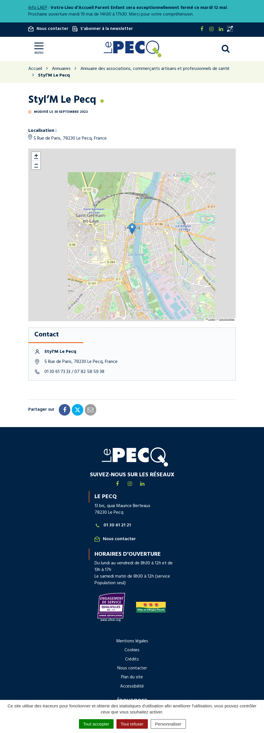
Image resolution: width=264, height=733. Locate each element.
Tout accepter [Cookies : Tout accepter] (96, 723)
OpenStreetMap (226, 319)
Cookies (132, 650)
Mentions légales (132, 641)
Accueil (35, 69)
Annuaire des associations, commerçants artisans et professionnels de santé (154, 69)
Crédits (132, 659)
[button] (132, 229)
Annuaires (61, 69)
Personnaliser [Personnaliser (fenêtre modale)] (168, 723)
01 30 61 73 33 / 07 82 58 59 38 (74, 372)
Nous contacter (48, 29)
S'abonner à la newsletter (102, 29)
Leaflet (210, 319)
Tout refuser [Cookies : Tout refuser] (132, 723)
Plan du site (132, 677)
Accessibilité (132, 686)
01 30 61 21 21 (113, 525)
